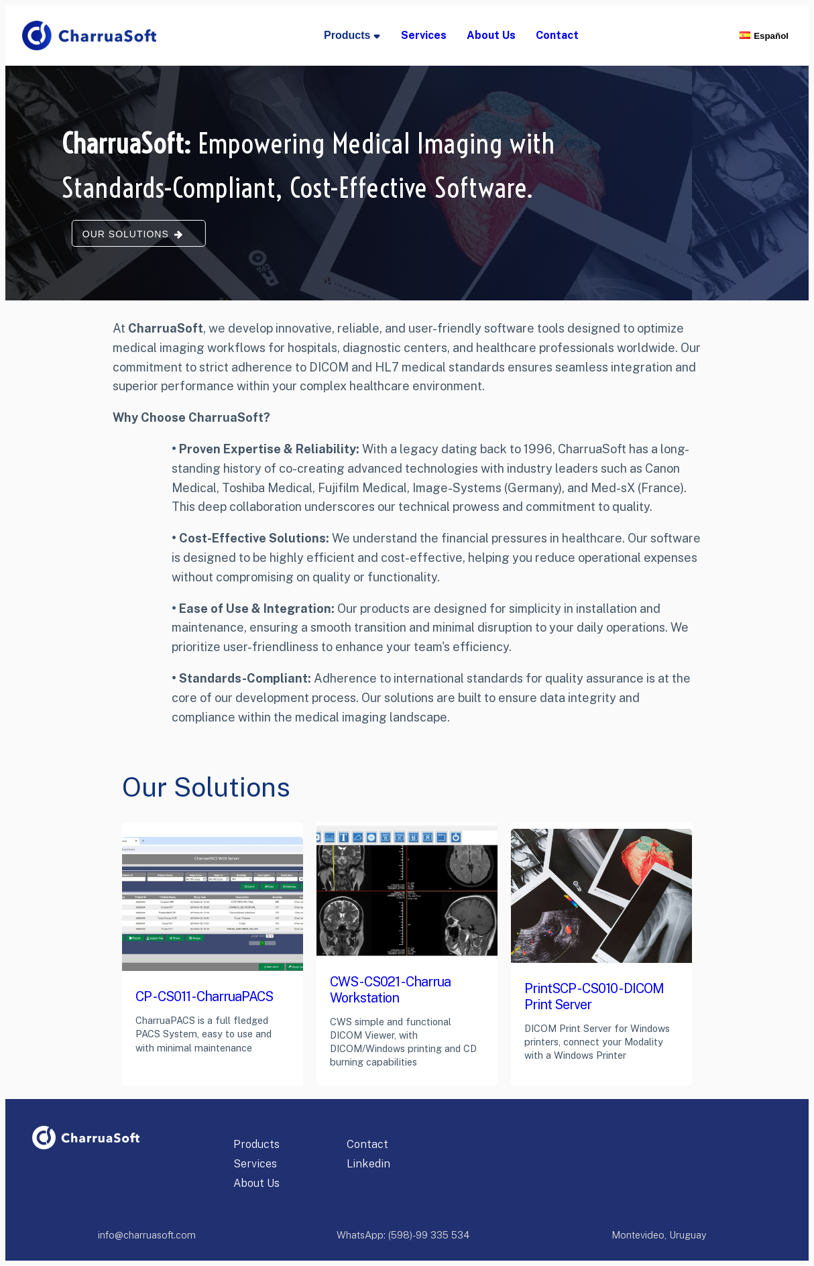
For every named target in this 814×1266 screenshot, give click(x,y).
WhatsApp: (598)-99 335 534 (403, 1235)
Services (255, 1163)
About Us (256, 1183)
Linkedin (368, 1163)
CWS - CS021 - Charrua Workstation (390, 989)
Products (256, 1144)
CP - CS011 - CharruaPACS (204, 996)
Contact (367, 1144)
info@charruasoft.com (147, 1235)
